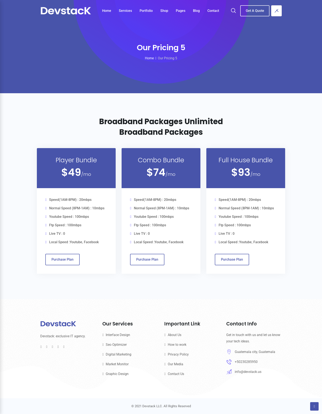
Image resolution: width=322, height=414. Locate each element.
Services (125, 11)
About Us (174, 335)
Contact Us (176, 374)
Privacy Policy (178, 354)
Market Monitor (117, 364)
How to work (177, 345)
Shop (164, 11)
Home (106, 11)
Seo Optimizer (116, 345)
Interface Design (118, 335)
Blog (196, 11)
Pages (180, 11)
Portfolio (146, 11)
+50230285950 (246, 362)
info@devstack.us (248, 372)
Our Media (175, 364)
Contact (213, 11)
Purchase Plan (62, 259)
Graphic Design (117, 374)
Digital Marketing (118, 354)
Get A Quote (255, 11)
